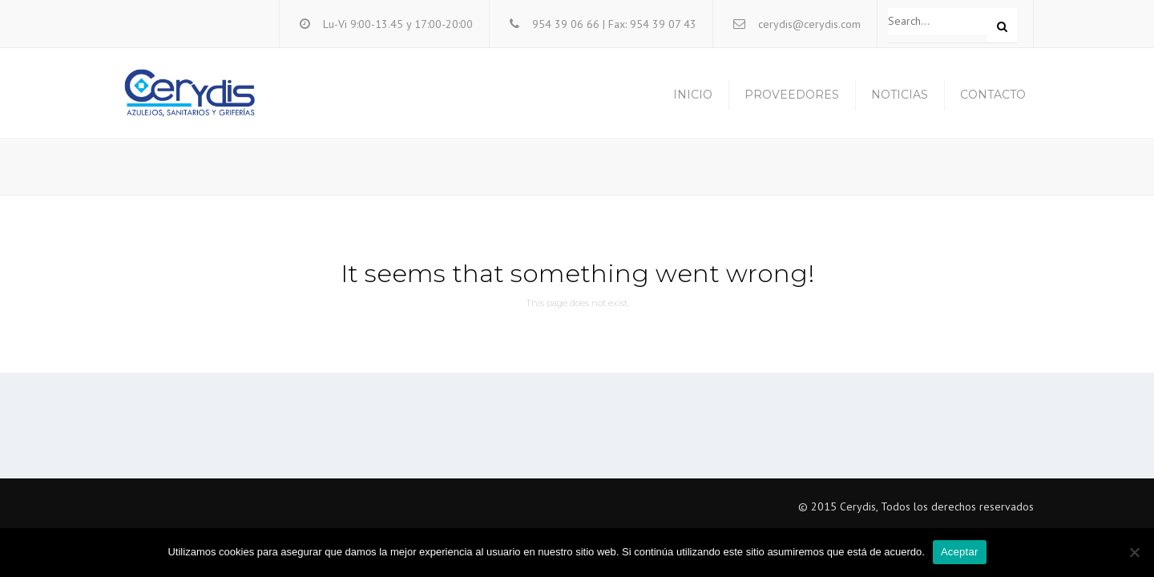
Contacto (993, 94)
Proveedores (791, 94)
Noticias (899, 94)
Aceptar (959, 552)
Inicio (692, 94)
